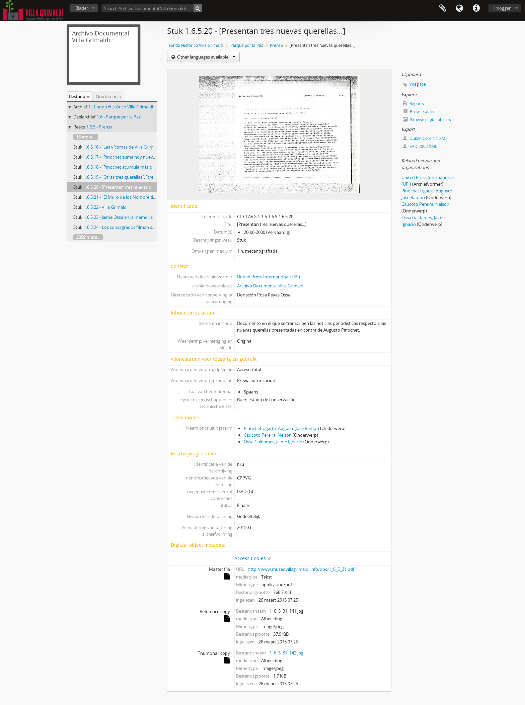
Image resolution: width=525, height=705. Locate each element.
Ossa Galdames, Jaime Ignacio (273, 442)
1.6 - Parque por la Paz (119, 117)
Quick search (108, 96)
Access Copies (250, 558)
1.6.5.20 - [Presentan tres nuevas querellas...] (127, 187)
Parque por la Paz (246, 45)
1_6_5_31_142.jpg (286, 653)
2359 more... (88, 237)
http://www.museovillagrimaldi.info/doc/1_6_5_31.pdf (301, 569)
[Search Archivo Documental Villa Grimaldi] (151, 8)
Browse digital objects (427, 119)
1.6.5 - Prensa (99, 127)
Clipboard (442, 8)
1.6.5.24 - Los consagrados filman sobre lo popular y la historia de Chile (153, 227)
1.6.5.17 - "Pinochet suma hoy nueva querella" (129, 157)
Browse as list (419, 111)
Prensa (276, 45)
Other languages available (205, 57)
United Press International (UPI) (268, 277)
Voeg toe (417, 84)
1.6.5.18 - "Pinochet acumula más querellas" (126, 167)
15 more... (85, 137)
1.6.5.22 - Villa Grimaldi (106, 207)
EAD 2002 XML (420, 146)
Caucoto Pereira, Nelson (268, 435)
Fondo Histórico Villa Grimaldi (196, 45)
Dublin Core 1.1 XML (425, 138)
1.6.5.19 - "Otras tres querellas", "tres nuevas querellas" (138, 177)
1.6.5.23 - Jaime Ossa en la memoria (118, 217)
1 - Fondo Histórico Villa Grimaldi (120, 107)
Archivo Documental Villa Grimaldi (270, 286)
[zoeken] (198, 8)
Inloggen (503, 8)
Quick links (476, 8)
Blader (81, 8)
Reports (413, 103)
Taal (459, 8)
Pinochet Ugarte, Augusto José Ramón (281, 428)
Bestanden (79, 96)
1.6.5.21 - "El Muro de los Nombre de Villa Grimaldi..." (135, 197)
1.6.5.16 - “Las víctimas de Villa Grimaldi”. (123, 147)
